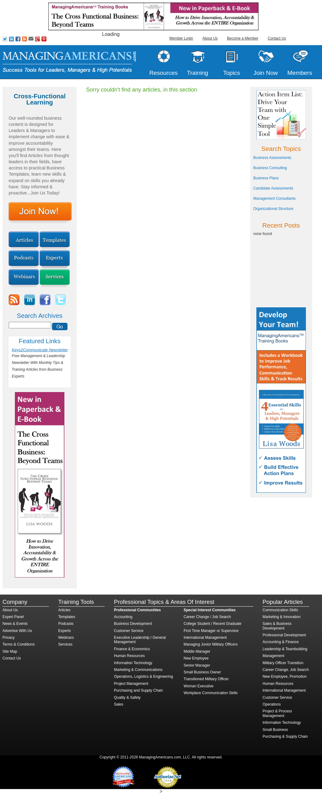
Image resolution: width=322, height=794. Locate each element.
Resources (163, 73)
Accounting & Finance (281, 642)
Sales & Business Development (277, 625)
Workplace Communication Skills (211, 693)
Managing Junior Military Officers (211, 644)
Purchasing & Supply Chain (285, 736)
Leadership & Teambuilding (285, 649)
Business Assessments (272, 158)
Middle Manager (197, 651)
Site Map (9, 651)
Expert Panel (13, 617)
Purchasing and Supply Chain (138, 690)
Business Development (133, 623)
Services (65, 644)
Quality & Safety (127, 697)
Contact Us (277, 38)
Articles (64, 610)
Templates (66, 617)
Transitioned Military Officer (206, 679)
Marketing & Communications (138, 670)
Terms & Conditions (18, 644)
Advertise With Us (17, 631)
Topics (231, 73)
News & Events (15, 623)
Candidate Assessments (273, 188)
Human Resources (129, 656)
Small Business (275, 730)
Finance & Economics (132, 649)
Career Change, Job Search (286, 670)
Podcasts (65, 623)
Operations (272, 704)
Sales (118, 704)
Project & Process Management (277, 713)
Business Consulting (270, 168)
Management (273, 656)
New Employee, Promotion (285, 676)
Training (197, 73)
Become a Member (242, 38)
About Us (210, 38)
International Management (205, 637)
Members (299, 73)
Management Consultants (274, 198)
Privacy (8, 637)
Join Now (266, 73)
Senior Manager (197, 665)
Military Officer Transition (283, 663)
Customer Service (128, 631)
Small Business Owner (202, 672)
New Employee (196, 658)
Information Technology (133, 663)
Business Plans (266, 178)
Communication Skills (280, 610)
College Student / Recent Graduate (213, 623)
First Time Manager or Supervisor (211, 631)
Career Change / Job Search (207, 617)
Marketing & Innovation (282, 617)
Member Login (181, 38)
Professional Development (284, 635)
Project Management (131, 683)
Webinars (66, 637)
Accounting (123, 617)
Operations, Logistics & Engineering (143, 676)
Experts (64, 631)
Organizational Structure (273, 209)
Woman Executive (199, 686)
